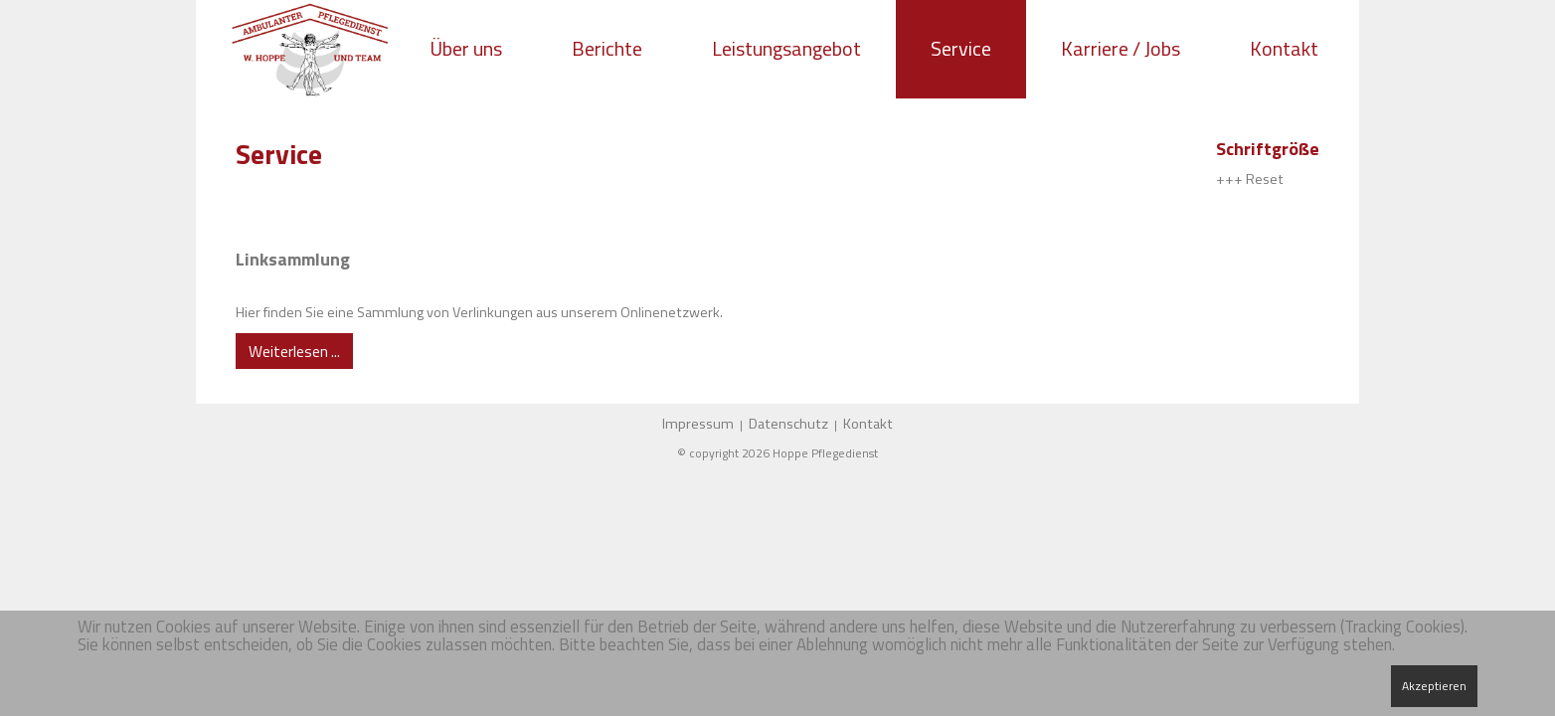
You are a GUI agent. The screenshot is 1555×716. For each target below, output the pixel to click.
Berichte (607, 48)
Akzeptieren (1434, 685)
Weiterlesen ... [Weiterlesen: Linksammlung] (294, 351)
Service (961, 48)
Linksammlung (293, 259)
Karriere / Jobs (1120, 48)
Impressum (698, 424)
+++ (1229, 179)
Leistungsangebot (786, 48)
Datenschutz (788, 424)
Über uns (466, 48)
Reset (1265, 179)
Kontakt (1284, 48)
